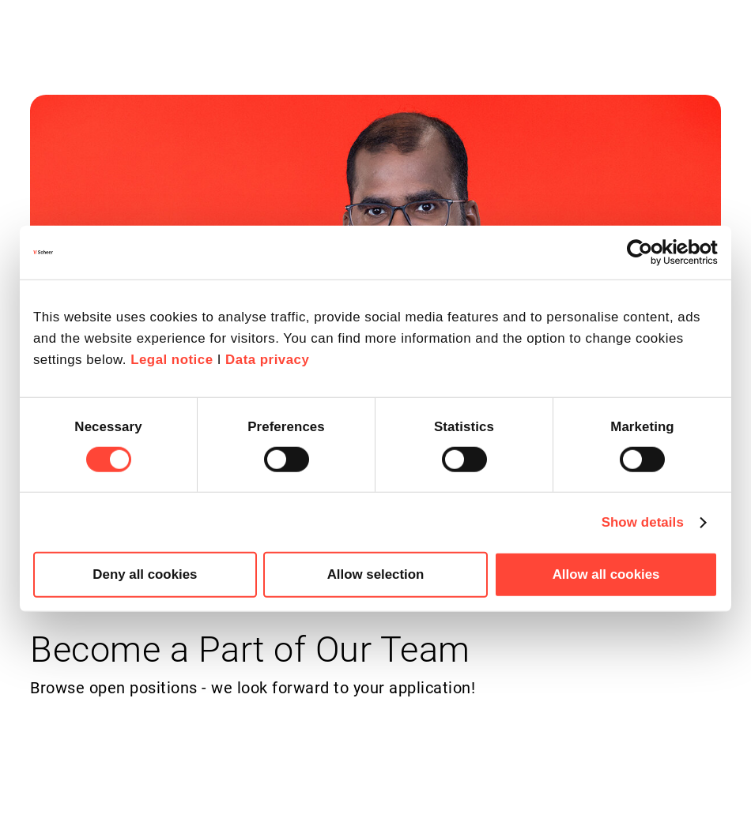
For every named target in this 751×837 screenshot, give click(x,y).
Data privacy (267, 359)
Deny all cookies (144, 574)
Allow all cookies (606, 574)
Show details (643, 521)
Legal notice (171, 359)
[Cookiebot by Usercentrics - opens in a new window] (648, 252)
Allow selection (376, 574)
